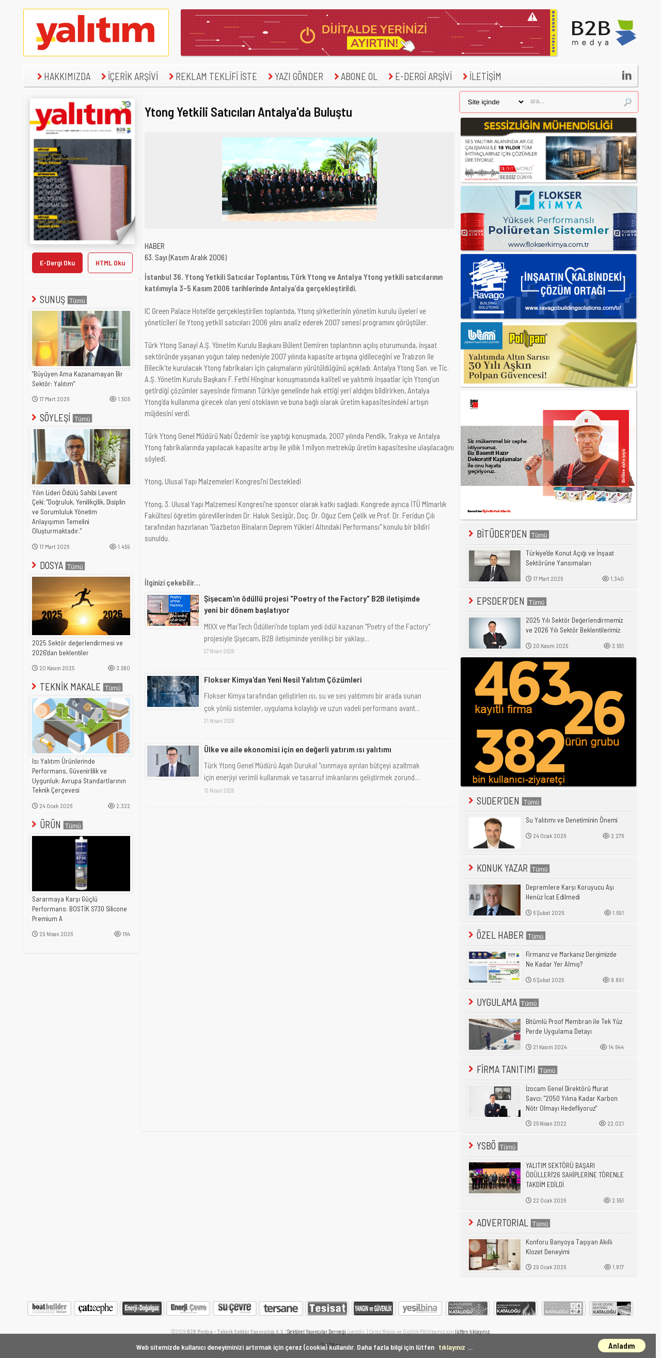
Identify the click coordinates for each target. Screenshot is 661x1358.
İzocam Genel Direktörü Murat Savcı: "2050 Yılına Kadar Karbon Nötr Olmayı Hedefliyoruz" (572, 1098)
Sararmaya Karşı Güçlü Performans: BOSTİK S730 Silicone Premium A (79, 908)
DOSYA (57, 565)
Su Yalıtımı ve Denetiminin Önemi (572, 820)
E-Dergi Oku (57, 262)
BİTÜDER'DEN (507, 534)
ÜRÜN (56, 824)
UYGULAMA (502, 1002)
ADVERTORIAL (508, 1222)
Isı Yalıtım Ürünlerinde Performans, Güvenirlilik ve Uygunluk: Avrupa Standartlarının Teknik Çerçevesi (79, 775)
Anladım (621, 1345)
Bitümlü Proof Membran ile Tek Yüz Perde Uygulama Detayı (574, 1026)
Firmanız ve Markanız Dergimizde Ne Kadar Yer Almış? (571, 959)
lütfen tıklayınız (472, 1331)
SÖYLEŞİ (60, 417)
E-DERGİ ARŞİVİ (419, 76)
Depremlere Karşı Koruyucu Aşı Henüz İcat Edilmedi (570, 892)
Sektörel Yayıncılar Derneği (316, 1331)
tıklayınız (451, 1347)
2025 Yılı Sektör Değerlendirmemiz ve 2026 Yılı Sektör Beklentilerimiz (574, 625)
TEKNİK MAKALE (76, 686)
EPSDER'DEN (506, 601)
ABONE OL (354, 76)
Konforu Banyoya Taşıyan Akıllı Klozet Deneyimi (569, 1247)
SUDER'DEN (504, 801)
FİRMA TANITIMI (512, 1069)
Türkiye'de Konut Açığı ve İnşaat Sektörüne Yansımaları (570, 558)
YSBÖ (492, 1145)
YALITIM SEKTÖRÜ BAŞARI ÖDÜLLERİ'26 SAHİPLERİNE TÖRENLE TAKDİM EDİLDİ (575, 1175)
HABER (155, 245)
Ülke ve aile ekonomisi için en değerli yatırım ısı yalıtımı (297, 749)
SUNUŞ (58, 299)
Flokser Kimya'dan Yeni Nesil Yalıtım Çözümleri (283, 679)
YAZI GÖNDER (294, 76)
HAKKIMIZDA (62, 76)
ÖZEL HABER (506, 935)
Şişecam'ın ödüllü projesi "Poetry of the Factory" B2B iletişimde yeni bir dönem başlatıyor (312, 603)
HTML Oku (110, 262)
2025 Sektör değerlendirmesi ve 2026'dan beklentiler (77, 648)
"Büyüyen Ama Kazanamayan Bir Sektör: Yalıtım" (77, 379)
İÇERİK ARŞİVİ (128, 76)
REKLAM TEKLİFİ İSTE (211, 76)
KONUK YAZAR (508, 868)
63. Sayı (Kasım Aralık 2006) (186, 257)
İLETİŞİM (480, 76)
